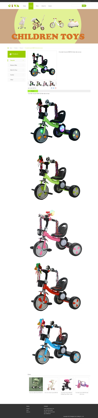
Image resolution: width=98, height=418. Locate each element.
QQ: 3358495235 (47, 413)
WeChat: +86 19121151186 (49, 412)
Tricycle (21, 48)
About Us (28, 412)
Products (16, 48)
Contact (46, 406)
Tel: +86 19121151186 (48, 410)
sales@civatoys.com (87, 1)
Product (28, 408)
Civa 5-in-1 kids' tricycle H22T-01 (36, 392)
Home (11, 48)
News (27, 410)
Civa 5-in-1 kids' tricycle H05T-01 (51, 392)
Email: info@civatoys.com (49, 408)
